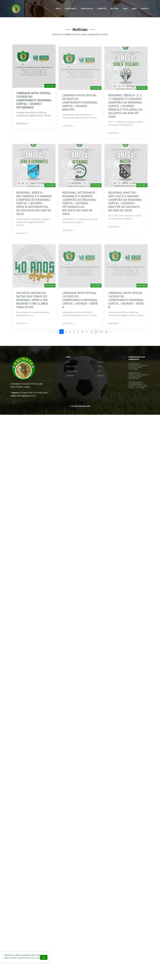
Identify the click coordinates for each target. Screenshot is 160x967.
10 (91, 331)
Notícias (114, 8)
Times (125, 8)
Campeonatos (86, 8)
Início (58, 8)
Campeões (101, 8)
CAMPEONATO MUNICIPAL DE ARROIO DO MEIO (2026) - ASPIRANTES (138, 375)
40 (101, 331)
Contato (145, 8)
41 (106, 331)
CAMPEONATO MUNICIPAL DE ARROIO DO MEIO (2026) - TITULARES (138, 366)
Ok (43, 957)
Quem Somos (70, 8)
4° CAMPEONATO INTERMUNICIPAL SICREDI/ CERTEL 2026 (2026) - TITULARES (137, 384)
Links (134, 8)
